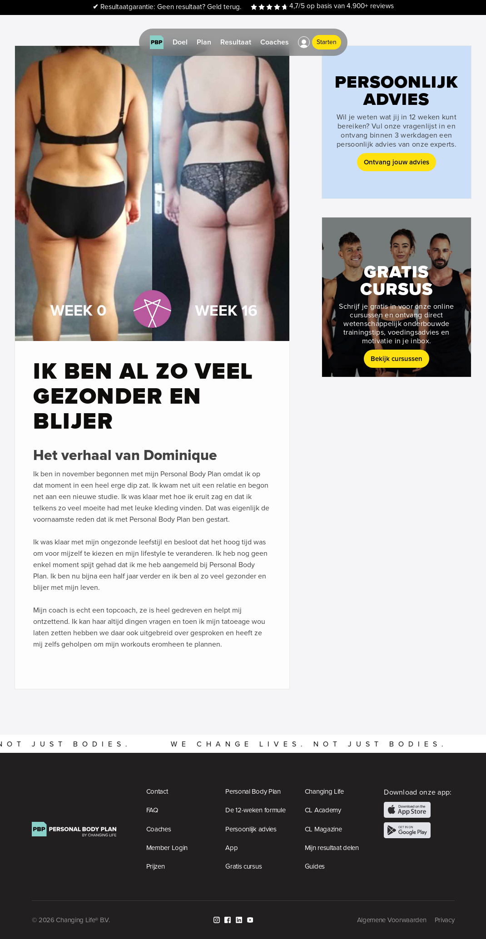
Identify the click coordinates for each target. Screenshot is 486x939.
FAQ (152, 810)
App (231, 847)
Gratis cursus (243, 866)
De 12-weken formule (255, 810)
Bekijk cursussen (396, 358)
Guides (315, 866)
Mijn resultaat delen (332, 847)
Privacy (445, 919)
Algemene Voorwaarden (391, 919)
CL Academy (323, 810)
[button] (304, 42)
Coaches (158, 829)
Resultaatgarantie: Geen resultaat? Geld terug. (167, 7)
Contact (157, 791)
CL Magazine (323, 829)
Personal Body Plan (253, 791)
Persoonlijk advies (251, 829)
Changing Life (324, 791)
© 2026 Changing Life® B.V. (71, 919)
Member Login (167, 847)
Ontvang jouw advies (396, 162)
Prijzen (155, 866)
